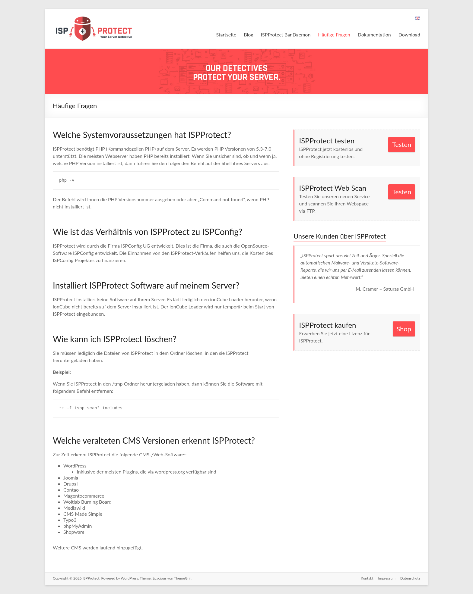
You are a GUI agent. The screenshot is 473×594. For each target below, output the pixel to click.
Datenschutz (410, 578)
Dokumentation (374, 34)
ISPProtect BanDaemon (286, 34)
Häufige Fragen (334, 34)
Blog (248, 34)
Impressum (386, 578)
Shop (403, 329)
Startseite (226, 34)
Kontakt (367, 578)
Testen (401, 144)
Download (409, 34)
